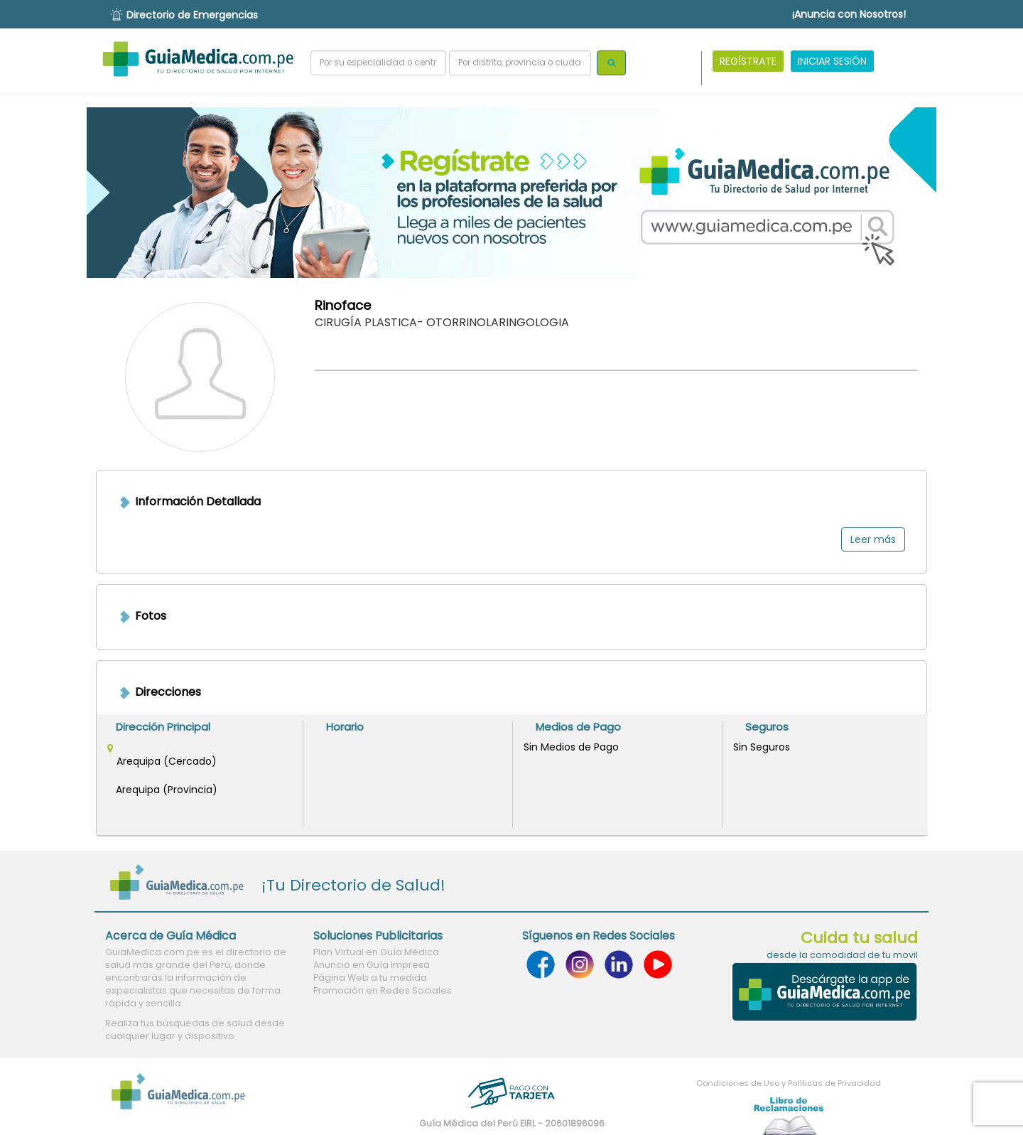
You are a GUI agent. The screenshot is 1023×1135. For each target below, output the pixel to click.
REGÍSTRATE (748, 61)
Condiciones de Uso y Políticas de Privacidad (788, 1083)
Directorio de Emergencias (192, 15)
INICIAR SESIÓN (832, 61)
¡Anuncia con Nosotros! (849, 14)
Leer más (873, 539)
